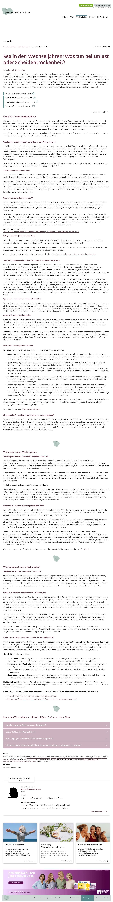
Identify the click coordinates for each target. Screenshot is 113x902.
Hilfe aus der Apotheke (103, 1)
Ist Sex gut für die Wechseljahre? (20, 732)
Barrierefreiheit (74, 899)
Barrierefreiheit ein (86, 1)
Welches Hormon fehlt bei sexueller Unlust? (25, 725)
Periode (65, 9)
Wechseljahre (81, 9)
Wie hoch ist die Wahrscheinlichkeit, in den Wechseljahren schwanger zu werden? (43, 745)
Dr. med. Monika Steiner (31, 789)
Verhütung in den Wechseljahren (18, 98)
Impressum (62, 899)
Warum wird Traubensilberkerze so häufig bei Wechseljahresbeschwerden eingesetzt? (42, 699)
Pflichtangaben (87, 899)
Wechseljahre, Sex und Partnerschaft (20, 102)
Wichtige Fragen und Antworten (18, 106)
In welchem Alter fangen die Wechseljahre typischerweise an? (32, 696)
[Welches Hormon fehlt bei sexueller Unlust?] (56, 725)
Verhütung (85, 549)
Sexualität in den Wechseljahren (18, 94)
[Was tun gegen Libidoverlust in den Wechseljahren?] (56, 738)
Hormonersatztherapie (31, 409)
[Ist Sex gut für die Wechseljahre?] (56, 732)
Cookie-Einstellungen (102, 899)
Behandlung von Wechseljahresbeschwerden (78, 254)
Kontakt (53, 899)
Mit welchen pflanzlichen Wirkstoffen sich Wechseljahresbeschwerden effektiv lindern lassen (41, 232)
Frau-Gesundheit (9, 47)
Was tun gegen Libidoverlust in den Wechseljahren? (29, 738)
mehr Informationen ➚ (99, 812)
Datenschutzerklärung (41, 899)
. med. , (16, 70)
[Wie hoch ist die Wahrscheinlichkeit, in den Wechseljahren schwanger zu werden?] (56, 745)
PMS (72, 9)
